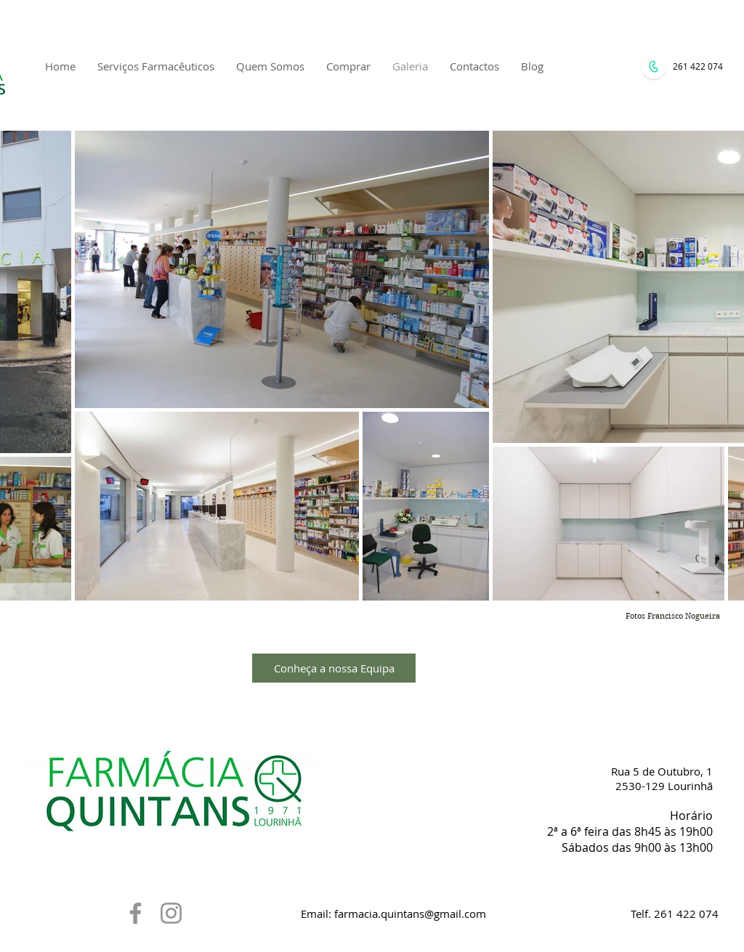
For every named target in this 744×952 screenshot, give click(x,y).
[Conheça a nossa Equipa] (334, 668)
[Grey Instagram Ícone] (171, 913)
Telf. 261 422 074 (675, 913)
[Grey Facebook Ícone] (135, 913)
